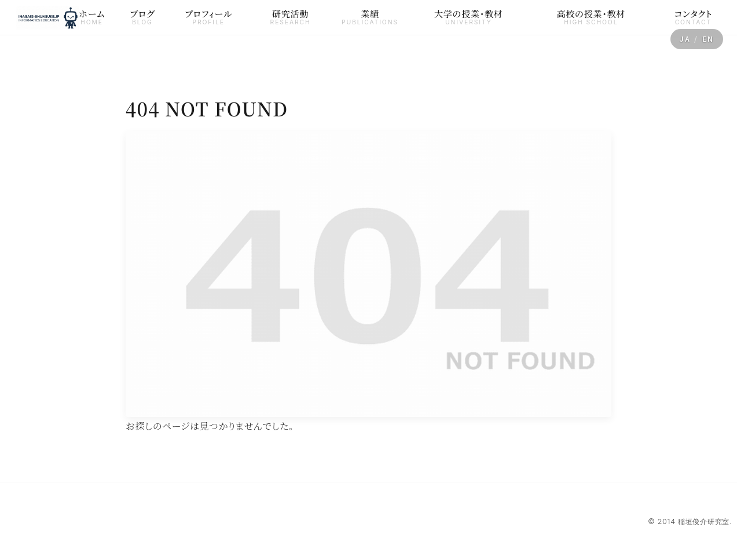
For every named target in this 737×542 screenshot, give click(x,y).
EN (708, 39)
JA (685, 39)
